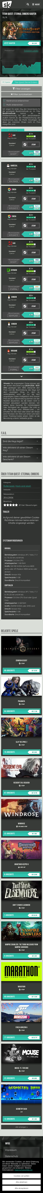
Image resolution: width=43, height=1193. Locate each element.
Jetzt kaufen (22, 43)
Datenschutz (11, 1156)
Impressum (11, 1150)
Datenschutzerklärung (23, 1170)
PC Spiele (6, 82)
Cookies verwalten (21, 1176)
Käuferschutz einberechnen (16, 101)
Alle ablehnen (21, 1182)
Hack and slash (23, 486)
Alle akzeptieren (21, 1188)
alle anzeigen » (21, 1127)
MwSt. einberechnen (13, 105)
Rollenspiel (8, 486)
